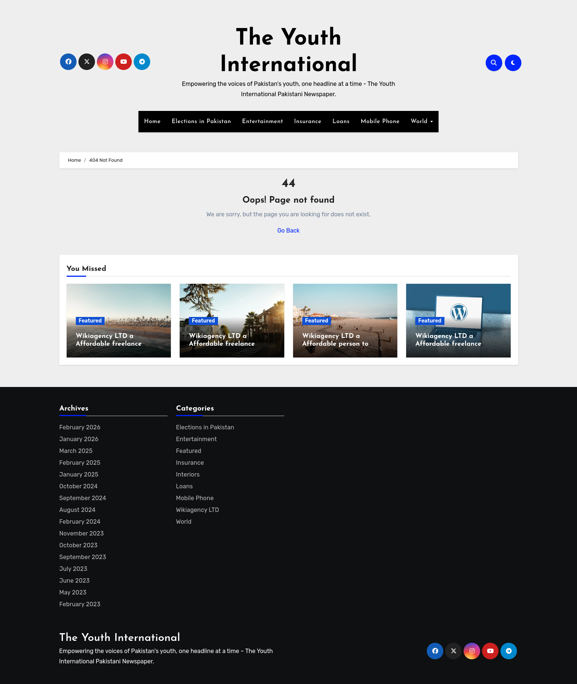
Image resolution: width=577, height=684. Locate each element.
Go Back (288, 230)
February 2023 (80, 604)
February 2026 (80, 427)
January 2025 (78, 474)
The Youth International (119, 638)
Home (152, 122)
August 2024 (77, 509)
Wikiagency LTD (197, 509)
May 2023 (73, 592)
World (420, 122)
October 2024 (78, 486)
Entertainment (262, 122)
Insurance (307, 122)
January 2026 (78, 439)
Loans (341, 122)
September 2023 (82, 557)
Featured (90, 321)
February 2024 (80, 521)
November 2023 (81, 533)
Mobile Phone (380, 122)
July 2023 (73, 568)
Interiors (188, 474)
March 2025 (75, 450)
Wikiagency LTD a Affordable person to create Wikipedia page (338, 344)
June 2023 (74, 580)
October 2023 (78, 545)
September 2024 (82, 498)
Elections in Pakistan (201, 122)
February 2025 (80, 462)
